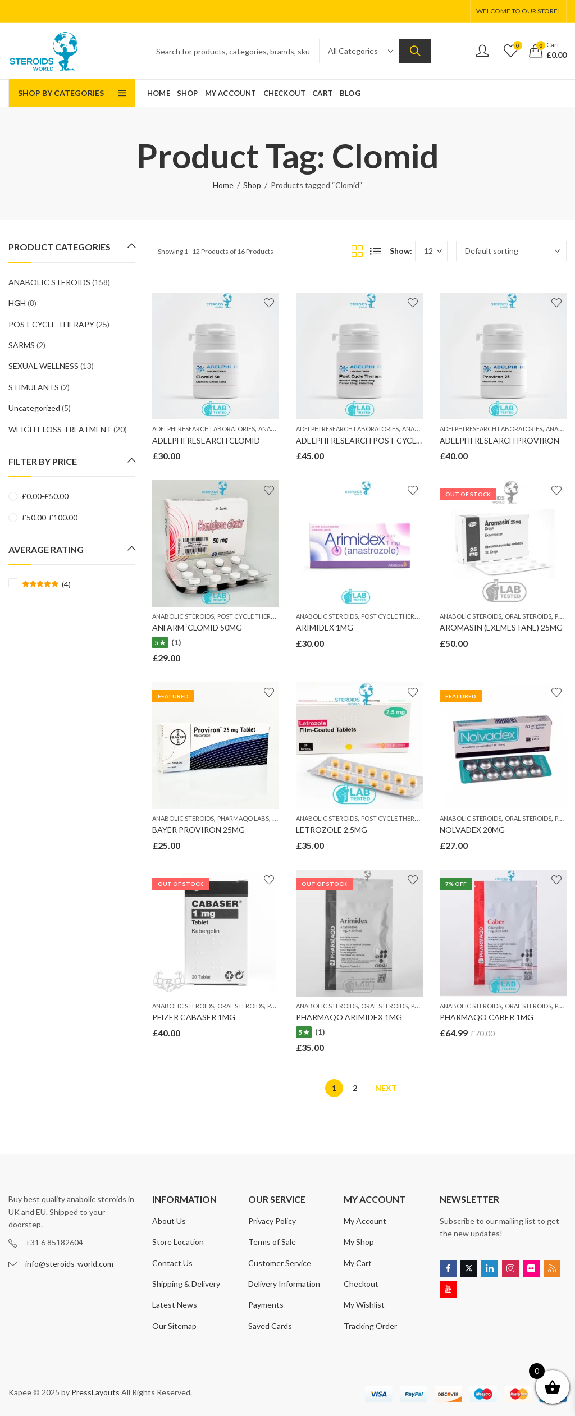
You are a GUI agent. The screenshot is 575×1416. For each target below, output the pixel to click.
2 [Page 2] (355, 1088)
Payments (266, 1304)
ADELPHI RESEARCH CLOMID (206, 440)
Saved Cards (270, 1326)
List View (375, 251)
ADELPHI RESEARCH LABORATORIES (203, 428)
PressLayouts (95, 1392)
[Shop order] (511, 251)
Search (415, 51)
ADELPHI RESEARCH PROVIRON (499, 440)
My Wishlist (364, 1304)
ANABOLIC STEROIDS (183, 616)
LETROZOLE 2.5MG (331, 829)
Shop (252, 185)
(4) (46, 584)
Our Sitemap (174, 1326)
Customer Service (279, 1263)
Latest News (174, 1304)
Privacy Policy (272, 1221)
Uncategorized (34, 408)
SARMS (21, 345)
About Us (169, 1221)
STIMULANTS (33, 387)
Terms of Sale (272, 1241)
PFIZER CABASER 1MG (193, 1017)
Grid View (357, 251)
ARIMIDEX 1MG (324, 627)
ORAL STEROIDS (528, 616)
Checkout (361, 1284)
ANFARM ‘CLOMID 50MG (197, 627)
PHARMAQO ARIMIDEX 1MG (349, 1017)
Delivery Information (284, 1284)
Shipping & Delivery (186, 1284)
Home (223, 185)
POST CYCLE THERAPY (249, 616)
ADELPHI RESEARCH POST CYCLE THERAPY (377, 440)
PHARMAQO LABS (243, 818)
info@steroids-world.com (69, 1263)
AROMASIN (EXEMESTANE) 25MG (501, 627)
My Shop (359, 1241)
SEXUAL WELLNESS (43, 366)
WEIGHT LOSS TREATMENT (60, 429)
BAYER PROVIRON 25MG (198, 829)
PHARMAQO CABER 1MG (486, 1017)
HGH (17, 303)
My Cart (358, 1263)
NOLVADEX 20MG (472, 829)
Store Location (178, 1241)
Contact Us (172, 1263)
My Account (365, 1221)
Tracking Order (370, 1326)
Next (386, 1088)
